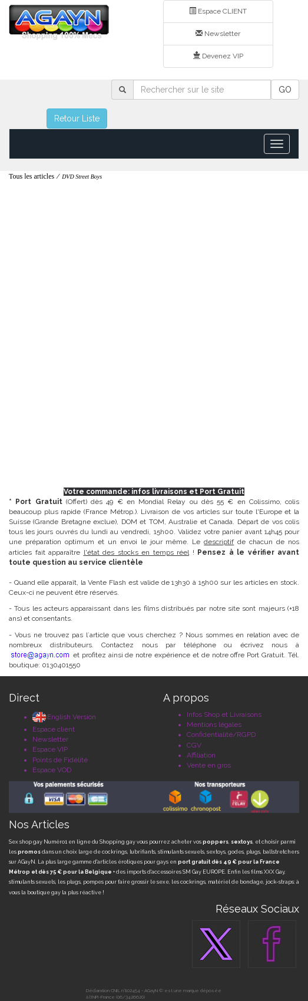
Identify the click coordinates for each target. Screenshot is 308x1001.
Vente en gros (209, 765)
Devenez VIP (218, 56)
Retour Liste (77, 118)
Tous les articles (31, 176)
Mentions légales (214, 724)
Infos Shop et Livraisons (224, 714)
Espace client (53, 729)
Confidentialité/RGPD (221, 734)
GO (285, 89)
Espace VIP (50, 749)
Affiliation (201, 755)
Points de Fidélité (60, 760)
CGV (194, 745)
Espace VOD (51, 770)
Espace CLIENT (218, 11)
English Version (64, 717)
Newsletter (218, 33)
